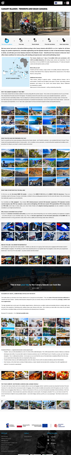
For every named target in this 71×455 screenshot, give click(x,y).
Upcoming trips (4, 436)
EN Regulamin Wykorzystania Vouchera (9, 451)
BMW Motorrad (4, 440)
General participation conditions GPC (9, 442)
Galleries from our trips (6, 438)
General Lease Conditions (7, 444)
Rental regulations (5, 446)
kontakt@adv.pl (27, 439)
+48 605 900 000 (28, 436)
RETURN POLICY (4, 449)
